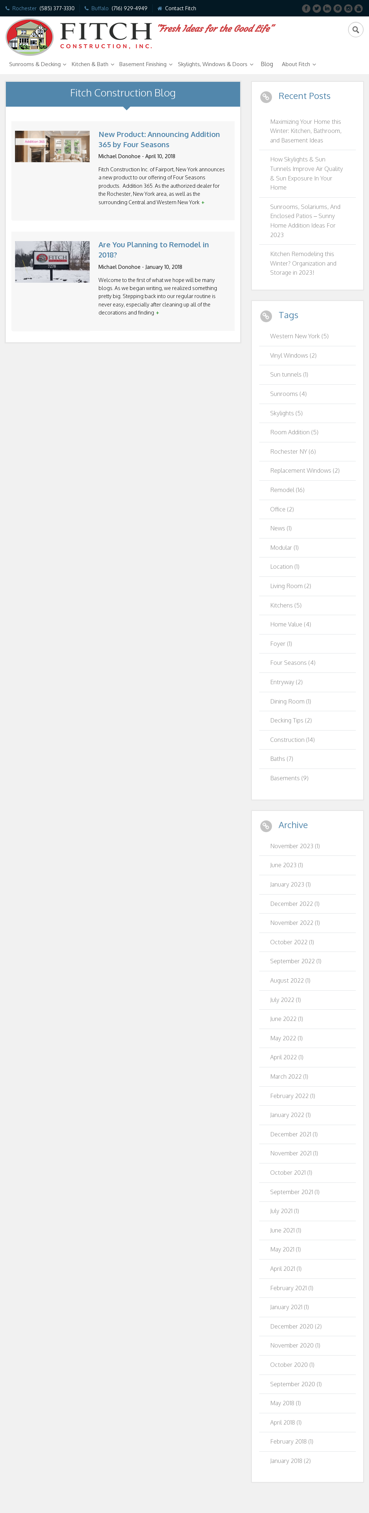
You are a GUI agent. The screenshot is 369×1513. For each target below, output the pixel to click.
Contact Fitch (180, 8)
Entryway (286, 682)
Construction (292, 739)
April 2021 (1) (286, 1268)
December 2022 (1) (295, 903)
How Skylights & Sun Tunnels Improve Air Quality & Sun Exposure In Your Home (306, 173)
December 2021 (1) (294, 1134)
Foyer (281, 643)
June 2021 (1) (285, 1230)
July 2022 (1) (285, 999)
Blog (267, 64)
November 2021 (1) (294, 1153)
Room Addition (294, 432)
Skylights (286, 413)
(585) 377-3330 (57, 8)
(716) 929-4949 (130, 8)
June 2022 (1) (286, 1018)
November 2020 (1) (295, 1345)
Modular (284, 547)
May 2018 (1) (285, 1403)
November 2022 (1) (295, 922)
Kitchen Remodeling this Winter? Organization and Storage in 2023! (303, 263)
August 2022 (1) (290, 980)
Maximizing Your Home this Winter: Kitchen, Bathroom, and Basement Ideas (306, 131)
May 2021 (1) (285, 1249)
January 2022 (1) (290, 1114)
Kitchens (286, 605)
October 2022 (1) (292, 942)
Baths (281, 758)
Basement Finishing (143, 64)
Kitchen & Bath (90, 64)
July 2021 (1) (284, 1211)
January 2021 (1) (289, 1307)
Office (282, 509)
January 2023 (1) (290, 884)
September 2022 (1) (295, 961)
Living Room (290, 586)
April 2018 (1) (286, 1422)
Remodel (287, 489)
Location (284, 566)
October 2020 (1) (292, 1364)
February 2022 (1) (292, 1096)
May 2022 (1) (286, 1038)
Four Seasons (293, 662)
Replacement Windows (305, 470)
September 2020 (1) (296, 1384)
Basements (289, 778)
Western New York (299, 336)
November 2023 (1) (295, 846)
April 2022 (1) (286, 1057)
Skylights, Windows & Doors (212, 64)
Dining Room (290, 701)
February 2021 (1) (291, 1288)
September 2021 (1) (295, 1192)
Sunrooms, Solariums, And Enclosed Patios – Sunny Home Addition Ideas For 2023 (305, 221)
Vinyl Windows (293, 355)
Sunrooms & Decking (35, 64)
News (281, 528)
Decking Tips (291, 720)
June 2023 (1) (286, 865)
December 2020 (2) (296, 1326)
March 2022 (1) (289, 1076)
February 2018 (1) (291, 1441)
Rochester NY (293, 451)
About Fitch (296, 64)
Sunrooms (288, 393)
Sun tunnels (289, 374)
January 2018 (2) (290, 1460)
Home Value (290, 624)
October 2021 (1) (291, 1172)
